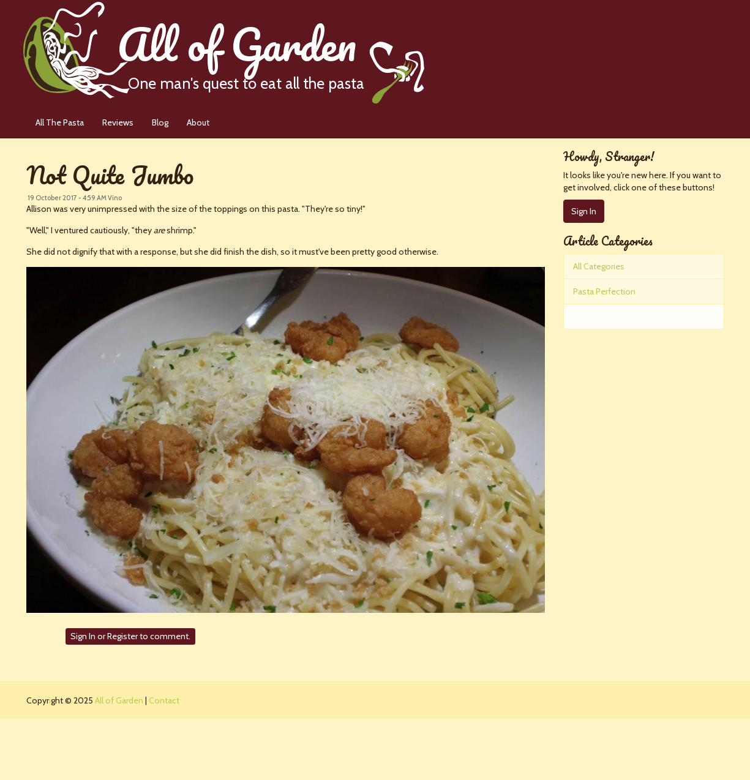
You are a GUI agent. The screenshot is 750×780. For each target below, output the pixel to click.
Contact (164, 700)
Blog (160, 122)
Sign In (83, 636)
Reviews (117, 122)
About (198, 122)
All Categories (598, 266)
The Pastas (594, 316)
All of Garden (270, 52)
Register (122, 636)
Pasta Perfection (604, 291)
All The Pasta (60, 122)
